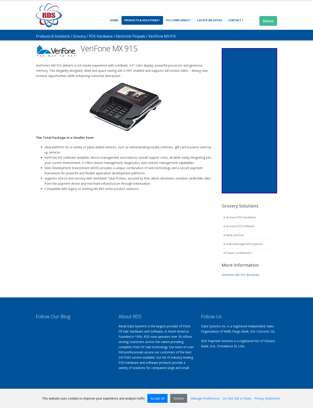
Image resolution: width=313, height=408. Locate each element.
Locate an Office (209, 20)
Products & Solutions (142, 20)
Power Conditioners (239, 253)
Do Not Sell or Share (237, 398)
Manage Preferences (205, 398)
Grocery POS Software (240, 226)
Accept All (157, 398)
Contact (235, 20)
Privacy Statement (267, 398)
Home (114, 20)
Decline (178, 398)
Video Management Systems (244, 244)
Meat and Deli (235, 235)
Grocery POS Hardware (241, 217)
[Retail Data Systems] (49, 14)
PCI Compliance (178, 20)
